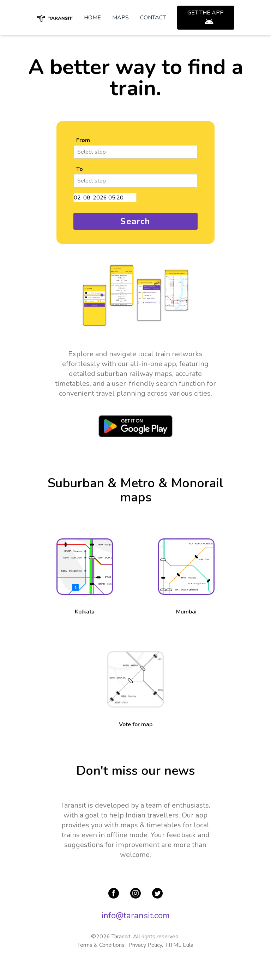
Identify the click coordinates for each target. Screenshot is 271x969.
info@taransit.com (135, 915)
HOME (92, 17)
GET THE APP (205, 13)
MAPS (120, 17)
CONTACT (153, 17)
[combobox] (78, 152)
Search (135, 221)
